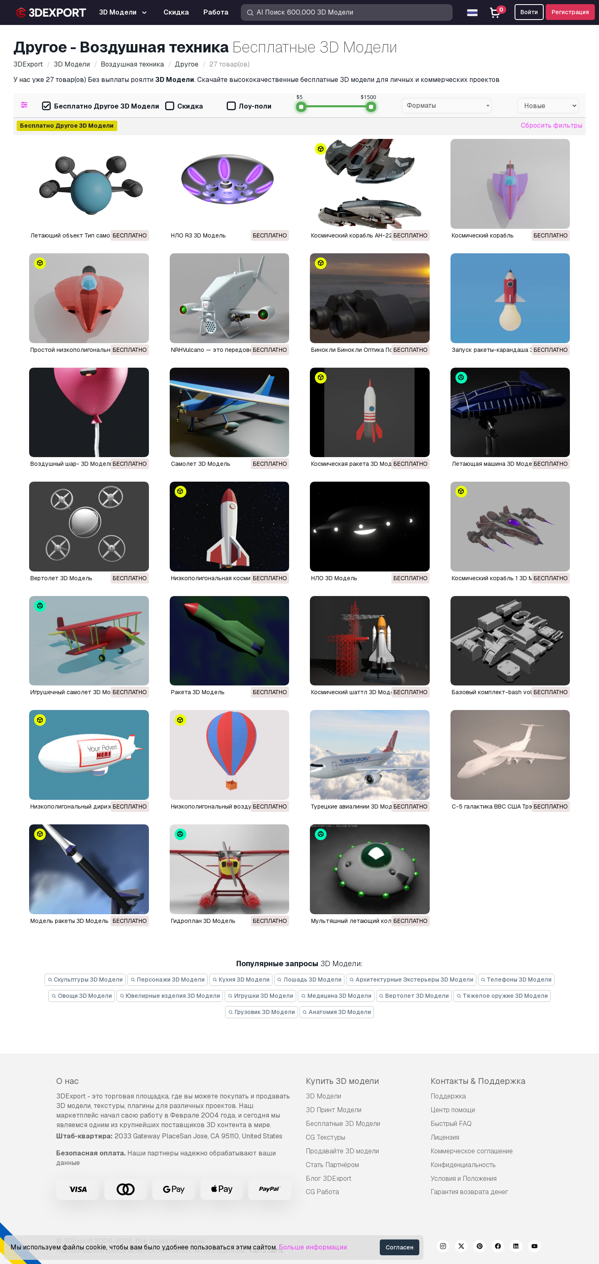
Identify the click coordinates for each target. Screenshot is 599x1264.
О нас (67, 1081)
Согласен (399, 1247)
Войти (529, 12)
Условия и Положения (464, 1178)
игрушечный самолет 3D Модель (77, 692)
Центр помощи (453, 1110)
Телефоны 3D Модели (516, 979)
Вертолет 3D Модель (61, 578)
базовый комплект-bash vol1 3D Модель (510, 692)
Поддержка (448, 1096)
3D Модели (323, 1096)
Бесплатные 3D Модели (343, 1123)
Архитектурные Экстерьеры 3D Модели (411, 979)
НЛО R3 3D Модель (198, 235)
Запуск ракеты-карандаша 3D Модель (507, 350)
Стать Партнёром (332, 1164)
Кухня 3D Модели (241, 979)
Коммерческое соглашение (472, 1151)
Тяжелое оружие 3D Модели (502, 995)
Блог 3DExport (328, 1178)
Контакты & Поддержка (478, 1081)
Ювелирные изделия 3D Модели (169, 995)
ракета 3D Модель (198, 692)
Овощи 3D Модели (81, 995)
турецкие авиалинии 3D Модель (357, 806)
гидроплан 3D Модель (203, 921)
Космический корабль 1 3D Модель (502, 578)
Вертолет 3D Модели (414, 995)
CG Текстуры (325, 1137)
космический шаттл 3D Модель (356, 692)
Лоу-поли (249, 106)
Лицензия (445, 1137)
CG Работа (322, 1191)
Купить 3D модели (342, 1081)
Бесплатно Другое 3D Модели (100, 106)
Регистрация (570, 12)
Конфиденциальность (463, 1164)
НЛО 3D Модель (334, 578)
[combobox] (447, 105)
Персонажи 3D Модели (167, 979)
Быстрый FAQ (451, 1123)
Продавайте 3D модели (342, 1151)
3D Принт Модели (333, 1110)
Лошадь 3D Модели (309, 979)
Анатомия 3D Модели (336, 1012)
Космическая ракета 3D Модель (357, 464)
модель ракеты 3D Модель (69, 921)
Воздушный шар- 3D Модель (71, 464)
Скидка (184, 106)
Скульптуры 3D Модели (85, 979)
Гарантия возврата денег (469, 1191)
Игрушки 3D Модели (260, 995)
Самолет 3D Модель (200, 464)
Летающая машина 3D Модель (495, 464)
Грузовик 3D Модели (261, 1012)
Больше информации (313, 1247)
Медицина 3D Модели (336, 995)
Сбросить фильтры (551, 125)
